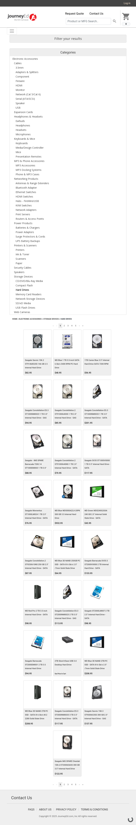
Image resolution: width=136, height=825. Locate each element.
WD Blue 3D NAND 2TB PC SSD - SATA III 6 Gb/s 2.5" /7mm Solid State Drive (95, 665)
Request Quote (74, 13)
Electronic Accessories (30, 319)
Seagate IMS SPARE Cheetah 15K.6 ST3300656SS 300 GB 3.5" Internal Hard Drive (67, 765)
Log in (127, 3)
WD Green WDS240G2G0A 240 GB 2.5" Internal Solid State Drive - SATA (95, 514)
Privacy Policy (66, 809)
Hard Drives (66, 319)
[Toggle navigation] (12, 31)
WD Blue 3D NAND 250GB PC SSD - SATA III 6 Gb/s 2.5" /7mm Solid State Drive (67, 564)
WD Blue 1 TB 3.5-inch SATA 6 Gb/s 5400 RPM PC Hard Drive (67, 364)
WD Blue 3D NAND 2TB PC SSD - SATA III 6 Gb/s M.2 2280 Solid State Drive (36, 715)
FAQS (31, 809)
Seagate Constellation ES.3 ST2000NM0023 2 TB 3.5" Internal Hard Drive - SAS (66, 615)
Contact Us (96, 13)
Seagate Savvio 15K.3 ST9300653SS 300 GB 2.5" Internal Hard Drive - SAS (96, 715)
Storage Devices (51, 319)
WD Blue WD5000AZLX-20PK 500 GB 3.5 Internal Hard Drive (67, 514)
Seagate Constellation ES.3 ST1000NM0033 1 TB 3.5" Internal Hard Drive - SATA (96, 414)
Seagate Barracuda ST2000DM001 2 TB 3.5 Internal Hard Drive (35, 665)
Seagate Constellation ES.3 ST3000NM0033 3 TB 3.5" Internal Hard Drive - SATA (66, 715)
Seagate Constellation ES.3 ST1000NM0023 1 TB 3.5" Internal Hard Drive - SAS (37, 414)
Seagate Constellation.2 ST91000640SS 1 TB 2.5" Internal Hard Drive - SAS (66, 414)
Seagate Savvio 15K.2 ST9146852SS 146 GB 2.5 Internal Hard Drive (36, 364)
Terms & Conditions (94, 809)
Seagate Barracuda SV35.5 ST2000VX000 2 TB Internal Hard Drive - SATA (96, 564)
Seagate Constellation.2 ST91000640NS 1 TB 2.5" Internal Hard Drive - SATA (66, 464)
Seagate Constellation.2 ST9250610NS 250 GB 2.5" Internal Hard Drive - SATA (36, 564)
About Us (45, 809)
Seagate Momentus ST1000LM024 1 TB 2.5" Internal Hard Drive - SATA (36, 514)
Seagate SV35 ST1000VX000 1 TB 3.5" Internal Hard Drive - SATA (97, 464)
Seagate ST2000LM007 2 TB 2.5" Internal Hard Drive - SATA (96, 615)
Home (14, 319)
